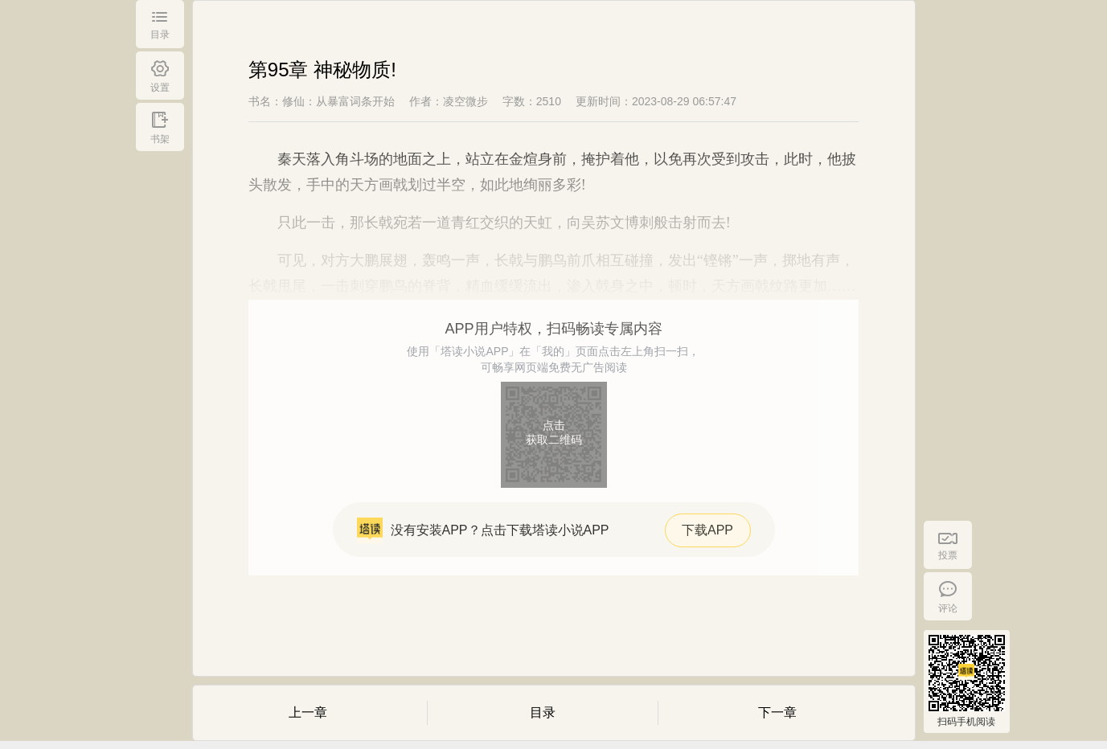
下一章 (777, 712)
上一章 (308, 712)
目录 (543, 712)
